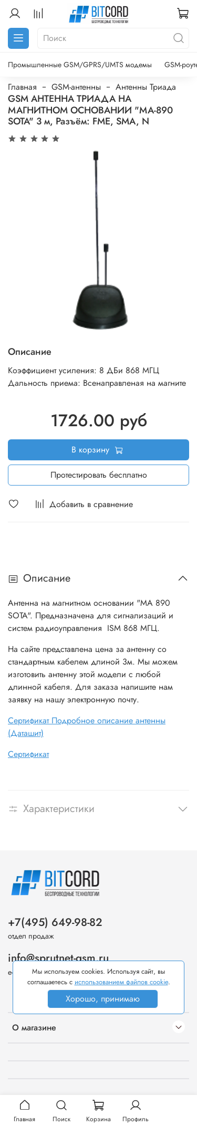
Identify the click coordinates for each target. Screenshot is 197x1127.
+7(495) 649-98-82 (55, 922)
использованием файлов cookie (121, 982)
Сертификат (28, 754)
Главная (22, 87)
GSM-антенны (76, 87)
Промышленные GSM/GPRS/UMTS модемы (80, 64)
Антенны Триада (146, 87)
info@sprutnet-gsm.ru (58, 958)
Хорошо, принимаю (103, 999)
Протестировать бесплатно (98, 475)
